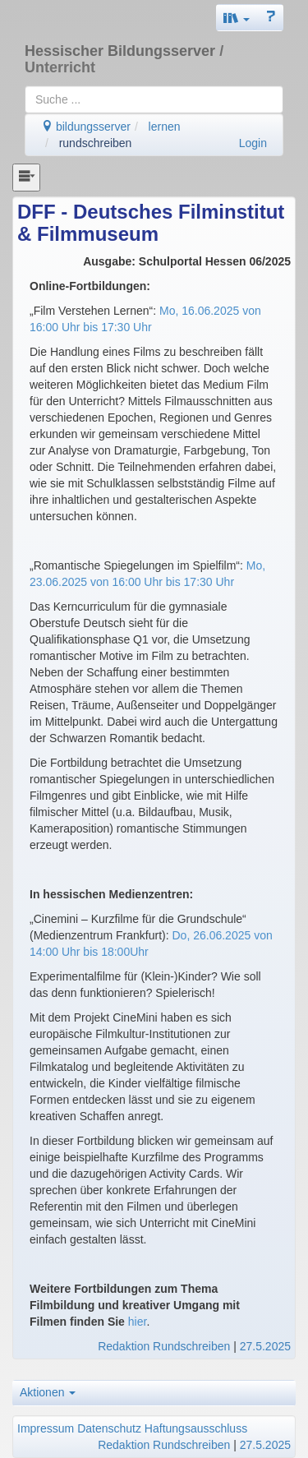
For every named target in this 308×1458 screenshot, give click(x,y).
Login (253, 143)
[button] (236, 17)
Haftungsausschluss (196, 1428)
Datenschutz (109, 1428)
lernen (165, 126)
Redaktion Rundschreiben (164, 1346)
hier (137, 1321)
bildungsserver (86, 126)
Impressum (45, 1428)
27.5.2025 (265, 1346)
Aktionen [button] (48, 1392)
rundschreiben (95, 143)
